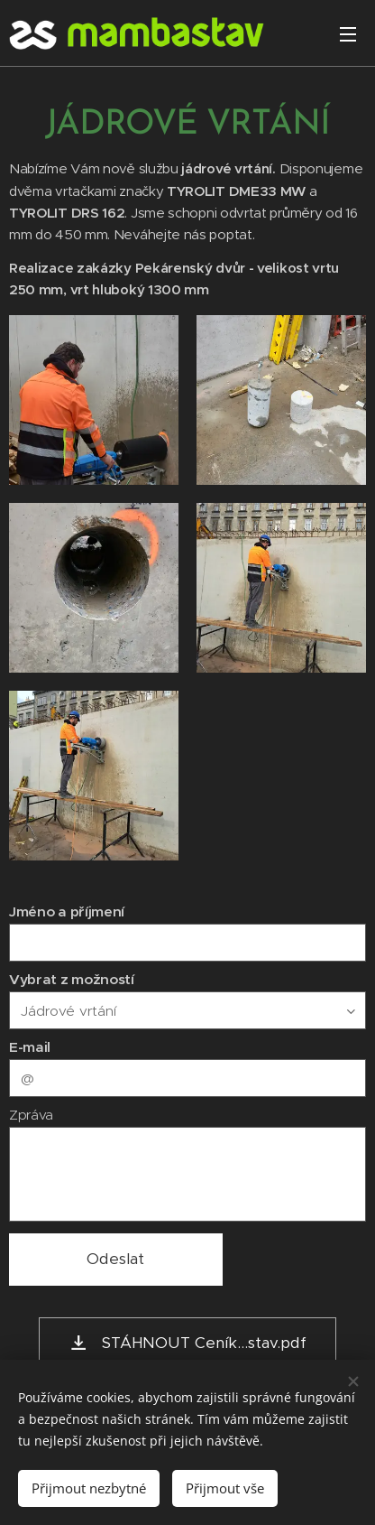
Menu (348, 34)
